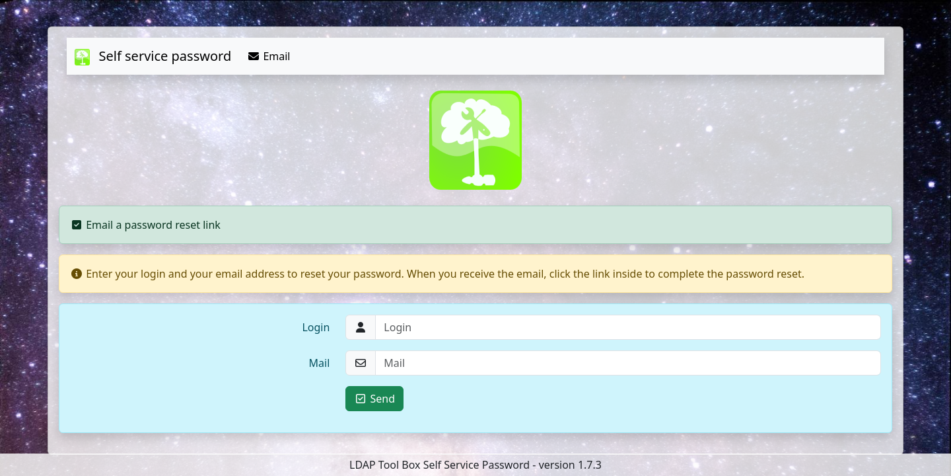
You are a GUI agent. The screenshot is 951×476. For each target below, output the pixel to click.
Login (316, 327)
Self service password (153, 56)
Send (374, 398)
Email (268, 56)
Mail (319, 363)
